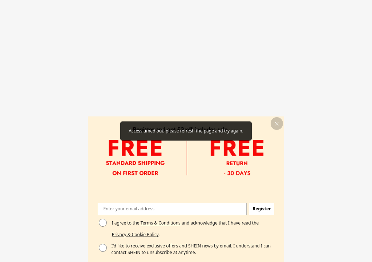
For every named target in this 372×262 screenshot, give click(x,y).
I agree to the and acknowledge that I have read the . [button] (185, 229)
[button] (277, 123)
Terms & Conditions (161, 223)
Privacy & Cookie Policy (135, 234)
